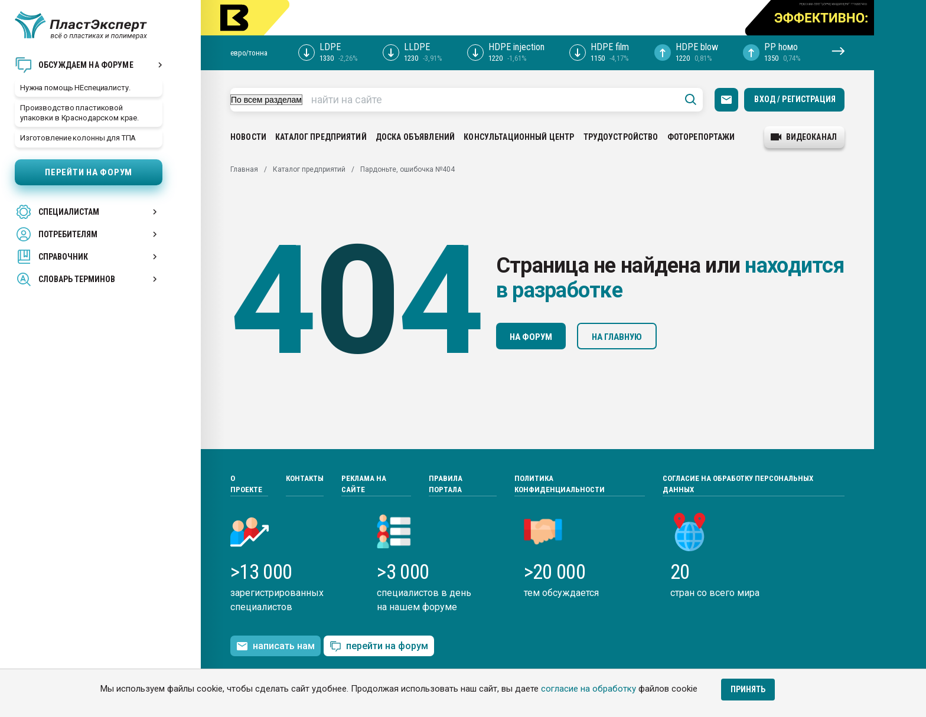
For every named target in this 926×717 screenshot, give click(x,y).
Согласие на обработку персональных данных (738, 484)
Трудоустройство (620, 137)
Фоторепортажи (701, 137)
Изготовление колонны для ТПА (78, 137)
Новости (248, 137)
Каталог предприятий (321, 137)
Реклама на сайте (363, 484)
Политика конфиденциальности (559, 484)
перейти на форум (379, 646)
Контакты (305, 478)
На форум (531, 337)
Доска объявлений (415, 137)
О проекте (246, 484)
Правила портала (445, 484)
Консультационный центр (519, 137)
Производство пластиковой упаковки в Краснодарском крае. (79, 112)
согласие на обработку (588, 688)
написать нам (275, 646)
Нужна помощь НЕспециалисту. (75, 87)
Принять (748, 689)
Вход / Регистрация (795, 99)
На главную (617, 337)
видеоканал (804, 137)
